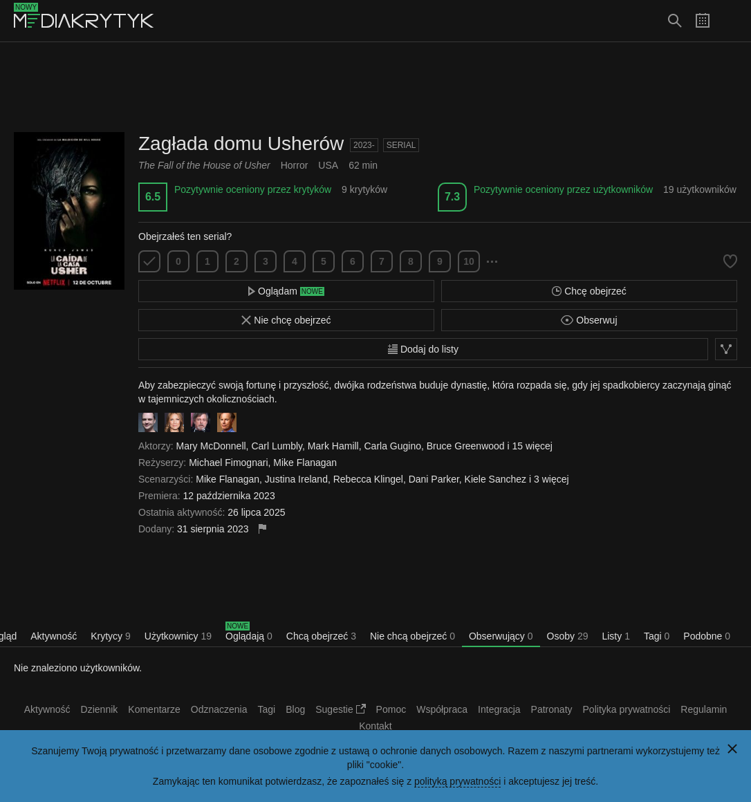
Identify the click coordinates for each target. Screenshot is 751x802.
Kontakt (375, 725)
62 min (363, 165)
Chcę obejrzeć (589, 291)
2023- (364, 145)
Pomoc (391, 709)
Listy (615, 636)
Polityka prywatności (627, 709)
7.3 (452, 197)
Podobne (706, 636)
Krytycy (111, 636)
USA (328, 165)
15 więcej (532, 445)
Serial (401, 145)
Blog (295, 709)
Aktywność (53, 636)
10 (468, 261)
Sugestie (340, 709)
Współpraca (441, 709)
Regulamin (703, 709)
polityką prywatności (457, 781)
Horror (294, 165)
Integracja (499, 709)
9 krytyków (364, 189)
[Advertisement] (375, 87)
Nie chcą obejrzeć (412, 636)
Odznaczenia (219, 709)
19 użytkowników (699, 189)
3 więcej (551, 479)
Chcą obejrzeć (321, 636)
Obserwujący (501, 636)
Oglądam (286, 291)
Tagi (656, 636)
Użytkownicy (178, 636)
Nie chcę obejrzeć (286, 320)
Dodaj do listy (423, 349)
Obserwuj (589, 320)
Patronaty (552, 709)
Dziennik (99, 709)
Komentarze (154, 709)
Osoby (567, 636)
